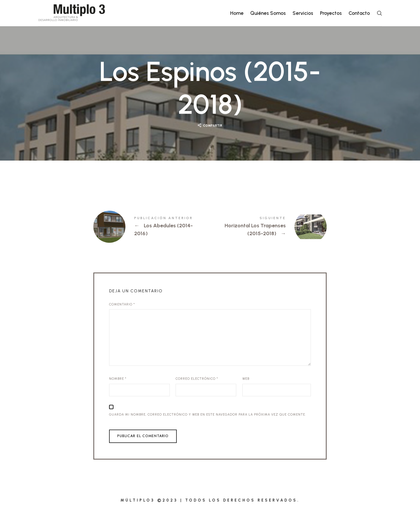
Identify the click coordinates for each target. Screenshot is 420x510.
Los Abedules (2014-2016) (151, 227)
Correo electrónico (197, 379)
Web (245, 379)
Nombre (118, 379)
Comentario (122, 304)
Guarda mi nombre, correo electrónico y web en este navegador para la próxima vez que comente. (207, 414)
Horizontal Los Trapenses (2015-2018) (268, 227)
